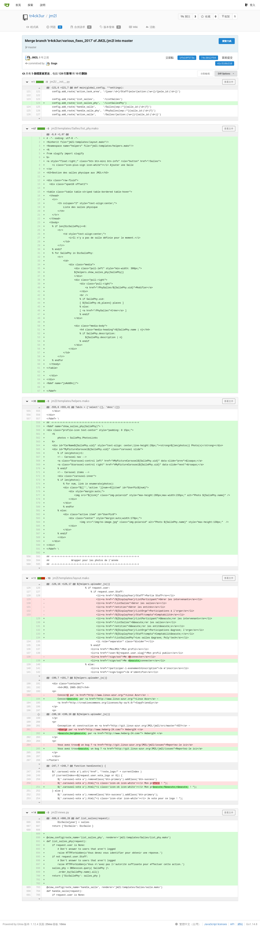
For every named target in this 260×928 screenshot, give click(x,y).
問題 (54, 27)
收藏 (206, 16)
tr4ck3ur (36, 16)
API (232, 924)
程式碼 (32, 27)
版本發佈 (110, 27)
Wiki (133, 27)
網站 (240, 924)
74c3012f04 (208, 57)
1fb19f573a (186, 57)
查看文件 (228, 82)
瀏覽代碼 (226, 41)
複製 (226, 16)
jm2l (53, 16)
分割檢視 (205, 73)
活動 (150, 27)
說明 (42, 5)
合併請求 (81, 27)
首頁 (18, 5)
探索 (30, 5)
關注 (185, 16)
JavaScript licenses (215, 924)
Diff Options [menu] (226, 73)
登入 (250, 5)
